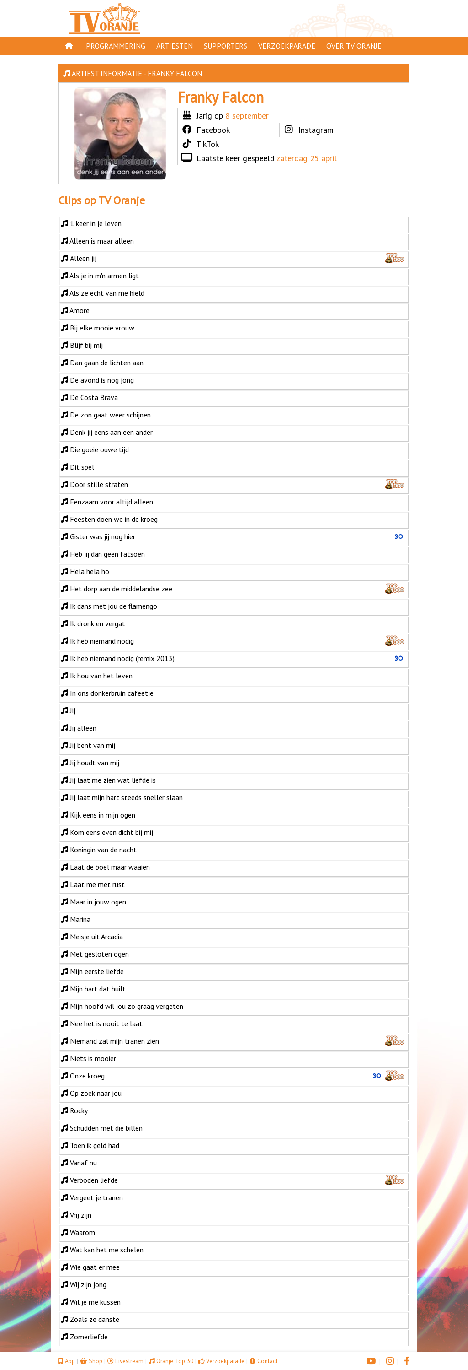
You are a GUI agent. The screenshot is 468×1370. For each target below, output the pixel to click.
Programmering (115, 45)
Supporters (225, 45)
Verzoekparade (286, 45)
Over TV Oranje (354, 45)
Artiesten (174, 45)
